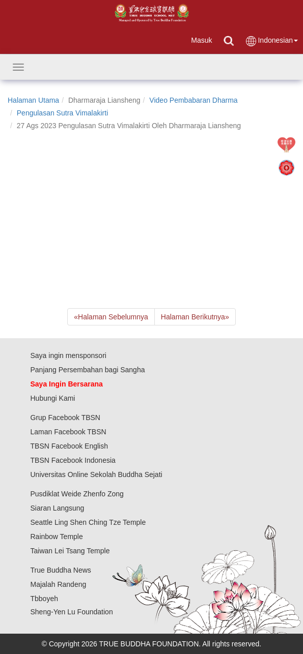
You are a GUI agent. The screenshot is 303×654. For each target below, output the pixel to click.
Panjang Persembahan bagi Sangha (88, 370)
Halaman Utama (33, 100)
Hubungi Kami (53, 398)
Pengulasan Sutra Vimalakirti (62, 113)
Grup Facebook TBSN (65, 417)
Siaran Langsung (58, 508)
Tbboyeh (44, 598)
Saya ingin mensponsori (68, 355)
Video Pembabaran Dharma (193, 100)
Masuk (201, 40)
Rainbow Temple (57, 536)
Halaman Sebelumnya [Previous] (111, 317)
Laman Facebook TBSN (68, 432)
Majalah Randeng (59, 584)
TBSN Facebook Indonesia (73, 460)
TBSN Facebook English (69, 446)
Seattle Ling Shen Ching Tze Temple (88, 522)
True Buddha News (61, 570)
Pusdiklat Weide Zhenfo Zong (77, 494)
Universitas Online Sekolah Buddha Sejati (96, 474)
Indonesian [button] (271, 41)
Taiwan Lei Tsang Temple (70, 551)
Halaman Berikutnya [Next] (195, 317)
